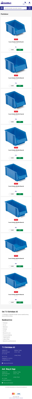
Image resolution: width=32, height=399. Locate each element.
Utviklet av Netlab (12, 397)
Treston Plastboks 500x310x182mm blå (16, 294)
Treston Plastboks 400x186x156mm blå (16, 186)
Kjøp (20, 49)
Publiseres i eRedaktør (19, 397)
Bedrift (26, 3)
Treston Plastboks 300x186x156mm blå (16, 150)
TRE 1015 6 (16, 43)
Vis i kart (5, 353)
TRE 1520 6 (16, 79)
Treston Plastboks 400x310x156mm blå (16, 258)
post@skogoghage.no (6, 380)
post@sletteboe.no (6, 360)
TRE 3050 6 (16, 295)
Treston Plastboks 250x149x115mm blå (16, 114)
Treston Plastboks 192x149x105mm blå (16, 78)
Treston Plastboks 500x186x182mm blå (16, 222)
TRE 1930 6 (16, 151)
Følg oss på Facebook (8, 363)
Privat (24, 3)
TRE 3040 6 (16, 259)
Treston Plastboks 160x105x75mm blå (16, 42)
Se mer (12, 49)
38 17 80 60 (4, 378)
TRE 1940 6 (16, 187)
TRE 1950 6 (16, 223)
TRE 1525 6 (16, 115)
